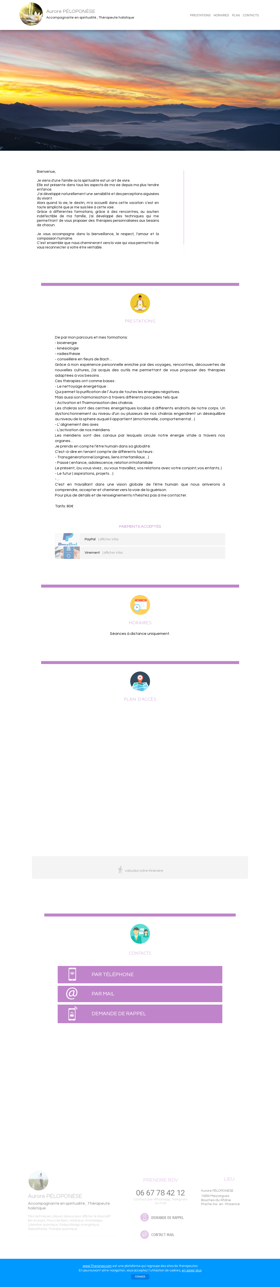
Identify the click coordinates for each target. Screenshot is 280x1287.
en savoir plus (192, 1270)
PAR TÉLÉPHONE (113, 974)
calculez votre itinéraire (144, 870)
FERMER (140, 1276)
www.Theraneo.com (97, 1266)
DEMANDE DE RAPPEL (119, 1013)
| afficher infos (108, 539)
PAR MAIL (103, 993)
